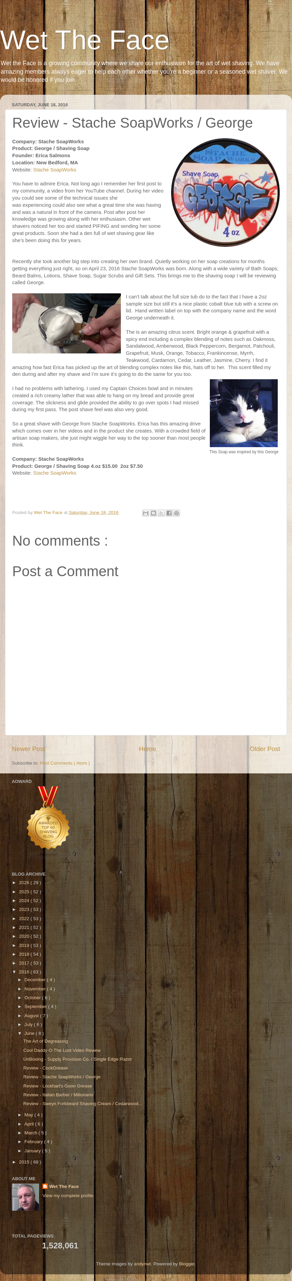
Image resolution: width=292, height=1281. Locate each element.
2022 (25, 918)
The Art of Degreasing (45, 1041)
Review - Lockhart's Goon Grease (57, 1085)
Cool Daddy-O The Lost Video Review (62, 1050)
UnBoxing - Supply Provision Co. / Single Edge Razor (77, 1059)
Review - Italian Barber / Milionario (58, 1094)
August (32, 1015)
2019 (25, 945)
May (29, 1114)
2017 (25, 963)
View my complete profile (67, 1195)
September (36, 1006)
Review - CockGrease (45, 1067)
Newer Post (28, 748)
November (35, 988)
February (34, 1141)
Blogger (187, 1263)
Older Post (265, 748)
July (29, 1024)
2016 (25, 971)
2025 (25, 891)
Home (147, 748)
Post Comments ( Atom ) (65, 763)
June (30, 1033)
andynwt (142, 1263)
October (33, 997)
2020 (25, 936)
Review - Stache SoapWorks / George (62, 1076)
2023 (25, 909)
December (35, 979)
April (29, 1124)
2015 (25, 1162)
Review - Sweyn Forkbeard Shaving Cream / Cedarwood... (82, 1103)
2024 (25, 900)
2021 (25, 927)
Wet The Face (85, 40)
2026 (25, 882)
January (33, 1150)
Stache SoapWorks (55, 169)
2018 (25, 954)
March (31, 1132)
